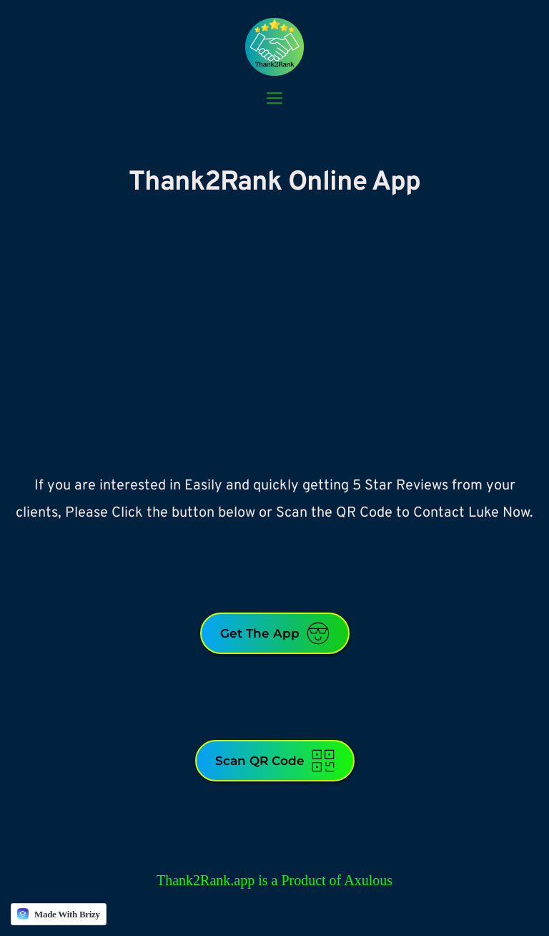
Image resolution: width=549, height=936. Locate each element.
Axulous (368, 880)
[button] (274, 98)
